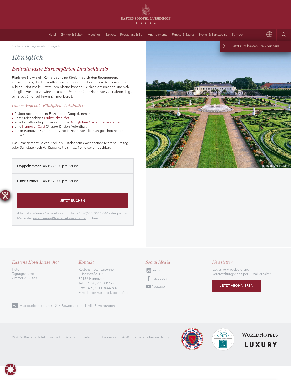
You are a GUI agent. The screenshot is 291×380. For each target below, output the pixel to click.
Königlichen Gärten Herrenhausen (96, 122)
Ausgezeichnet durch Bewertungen (51, 305)
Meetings (94, 34)
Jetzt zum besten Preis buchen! (255, 46)
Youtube (158, 286)
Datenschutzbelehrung (81, 337)
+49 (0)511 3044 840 (92, 213)
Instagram (159, 270)
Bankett (110, 34)
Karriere (237, 34)
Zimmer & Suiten (72, 34)
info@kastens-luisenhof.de (109, 293)
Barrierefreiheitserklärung (152, 337)
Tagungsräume (23, 273)
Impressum (110, 337)
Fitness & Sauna (183, 34)
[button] (10, 369)
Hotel (52, 34)
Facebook (159, 278)
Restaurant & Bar (131, 34)
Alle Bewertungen (101, 305)
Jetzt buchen (72, 200)
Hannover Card (33, 126)
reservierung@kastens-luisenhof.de (59, 218)
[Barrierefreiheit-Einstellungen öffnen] (5, 195)
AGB (125, 337)
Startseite (18, 46)
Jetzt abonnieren (236, 285)
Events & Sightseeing (213, 34)
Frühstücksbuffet (56, 118)
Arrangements (157, 34)
